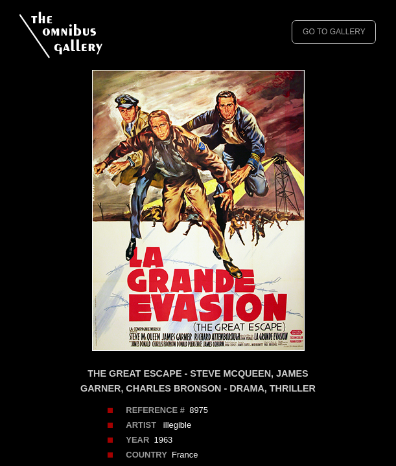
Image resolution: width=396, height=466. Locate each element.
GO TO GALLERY (334, 31)
